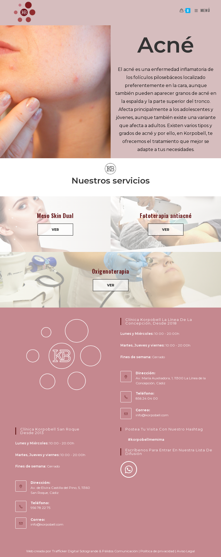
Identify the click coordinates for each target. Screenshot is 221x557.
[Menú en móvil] (200, 10)
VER (55, 229)
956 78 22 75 (40, 508)
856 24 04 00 (147, 398)
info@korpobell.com (152, 415)
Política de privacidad (157, 551)
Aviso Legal (186, 551)
